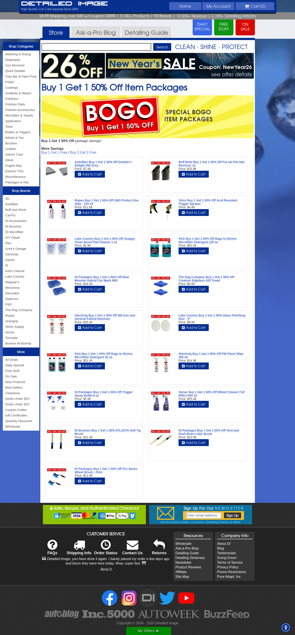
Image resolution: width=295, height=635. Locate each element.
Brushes (11, 143)
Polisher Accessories (20, 110)
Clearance (12, 393)
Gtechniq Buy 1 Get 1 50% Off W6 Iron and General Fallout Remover (105, 317)
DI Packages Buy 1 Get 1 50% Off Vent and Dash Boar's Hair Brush (209, 432)
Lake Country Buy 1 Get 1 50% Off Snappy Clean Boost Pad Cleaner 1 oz (105, 240)
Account (218, 6)
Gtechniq (11, 254)
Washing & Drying (18, 54)
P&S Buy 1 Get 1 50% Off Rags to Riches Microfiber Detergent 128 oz (208, 240)
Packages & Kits (17, 182)
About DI (223, 543)
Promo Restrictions (231, 572)
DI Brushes (13, 226)
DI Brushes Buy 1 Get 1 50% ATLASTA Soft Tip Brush (108, 432)
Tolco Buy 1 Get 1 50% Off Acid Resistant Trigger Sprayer (208, 202)
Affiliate (181, 572)
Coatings (11, 87)
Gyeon (10, 260)
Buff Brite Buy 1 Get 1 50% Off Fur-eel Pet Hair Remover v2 (212, 163)
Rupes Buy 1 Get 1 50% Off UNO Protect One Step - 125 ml (107, 202)
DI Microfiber (14, 232)
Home (185, 6)
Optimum (11, 299)
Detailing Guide (187, 553)
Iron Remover (15, 65)
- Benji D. (106, 569)
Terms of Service (230, 562)
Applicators (13, 121)
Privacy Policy (228, 567)
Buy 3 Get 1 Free (83, 152)
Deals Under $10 (17, 398)
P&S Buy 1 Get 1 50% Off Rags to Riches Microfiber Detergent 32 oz (104, 355)
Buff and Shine (15, 209)
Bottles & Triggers (18, 132)
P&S (8, 304)
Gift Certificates (16, 415)
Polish (9, 82)
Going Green (227, 558)
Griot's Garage (15, 248)
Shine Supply (14, 326)
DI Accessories (16, 221)
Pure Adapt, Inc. (229, 576)
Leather (10, 149)
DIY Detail (12, 237)
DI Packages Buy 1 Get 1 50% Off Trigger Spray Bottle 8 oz (104, 393)
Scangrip (11, 321)
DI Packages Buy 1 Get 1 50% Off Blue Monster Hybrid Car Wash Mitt (102, 278)
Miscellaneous (15, 176)
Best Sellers (14, 387)
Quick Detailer (15, 71)
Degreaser (12, 59)
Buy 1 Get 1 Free (54, 152)
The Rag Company (18, 310)
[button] (285, 627)
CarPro (10, 215)
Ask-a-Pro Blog (187, 548)
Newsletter (183, 562)
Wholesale (12, 426)
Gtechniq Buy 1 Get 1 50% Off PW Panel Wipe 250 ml (211, 355)
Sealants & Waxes (18, 93)
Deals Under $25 (17, 404)
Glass (9, 160)
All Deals (11, 359)
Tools (9, 126)
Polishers (12, 98)
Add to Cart (89, 174)
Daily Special (14, 365)
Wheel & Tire (14, 137)
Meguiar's (12, 282)
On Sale (11, 376)
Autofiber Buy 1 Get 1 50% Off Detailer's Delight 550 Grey (103, 163)
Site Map (182, 576)
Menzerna (12, 287)
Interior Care (14, 154)
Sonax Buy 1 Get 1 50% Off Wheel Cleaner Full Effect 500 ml (212, 393)
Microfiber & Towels (19, 115)
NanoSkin (12, 293)
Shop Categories (21, 46)
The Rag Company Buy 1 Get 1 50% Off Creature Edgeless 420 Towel (206, 278)
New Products (15, 382)
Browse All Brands (18, 343)
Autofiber (11, 204)
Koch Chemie (15, 271)
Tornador (11, 338)
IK (6, 265)
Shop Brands (21, 191)
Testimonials (226, 553)
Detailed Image (64, 3)
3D (7, 198)
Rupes (10, 315)
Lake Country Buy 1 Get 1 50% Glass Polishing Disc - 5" (212, 317)
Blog (220, 548)
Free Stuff (12, 371)
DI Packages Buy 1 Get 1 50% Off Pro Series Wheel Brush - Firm (106, 470)
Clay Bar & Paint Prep (21, 76)
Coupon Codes (16, 410)
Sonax (10, 332)
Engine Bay (13, 165)
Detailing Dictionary (190, 558)
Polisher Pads (15, 104)
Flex (8, 243)
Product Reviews (188, 567)
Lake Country (14, 276)
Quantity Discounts (18, 421)
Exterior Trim (14, 171)
